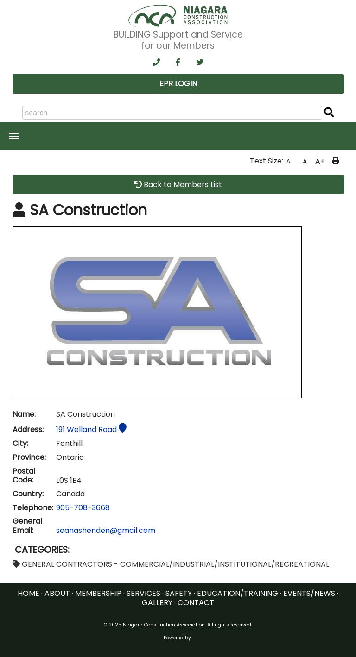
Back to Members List (178, 184)
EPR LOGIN (178, 83)
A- (289, 161)
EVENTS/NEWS (309, 593)
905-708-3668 (83, 507)
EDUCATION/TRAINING (237, 593)
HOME (28, 593)
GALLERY (157, 602)
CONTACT (196, 602)
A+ (320, 161)
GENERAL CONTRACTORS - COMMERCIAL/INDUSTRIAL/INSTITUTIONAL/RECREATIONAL (171, 564)
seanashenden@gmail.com (105, 530)
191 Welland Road (91, 429)
